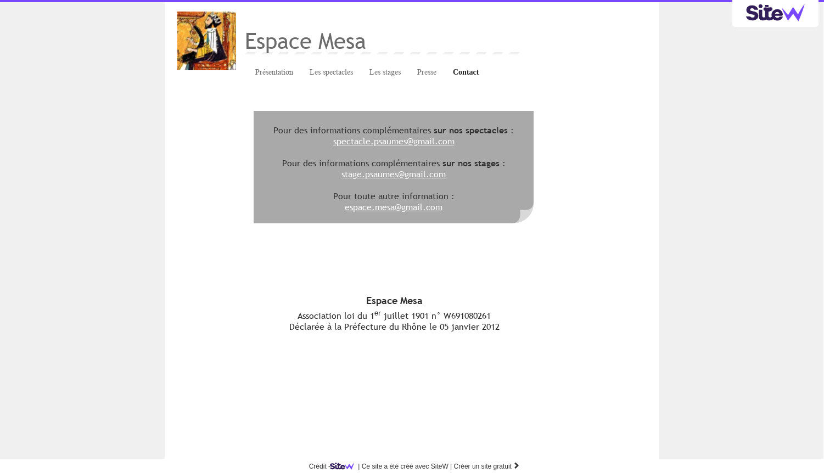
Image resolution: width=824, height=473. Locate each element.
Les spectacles (331, 71)
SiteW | (392, 466)
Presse (426, 71)
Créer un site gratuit (487, 466)
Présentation (274, 71)
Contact (466, 72)
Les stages (385, 71)
